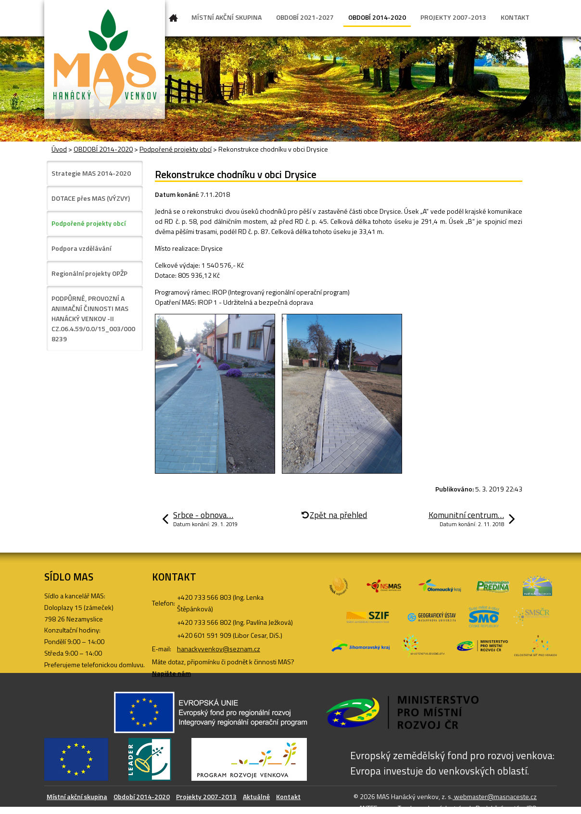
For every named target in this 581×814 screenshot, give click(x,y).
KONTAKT (515, 17)
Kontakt (288, 796)
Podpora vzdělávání (81, 248)
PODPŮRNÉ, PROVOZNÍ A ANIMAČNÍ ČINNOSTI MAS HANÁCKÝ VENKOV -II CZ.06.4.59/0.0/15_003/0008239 (93, 318)
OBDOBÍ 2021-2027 (305, 17)
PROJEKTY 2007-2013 (453, 17)
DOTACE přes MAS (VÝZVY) (90, 198)
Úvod (173, 20)
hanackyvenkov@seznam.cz (218, 649)
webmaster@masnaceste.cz (495, 796)
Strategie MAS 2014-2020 (91, 173)
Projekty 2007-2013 (206, 796)
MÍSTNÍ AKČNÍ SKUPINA (226, 17)
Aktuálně (256, 796)
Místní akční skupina (77, 796)
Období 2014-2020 (142, 796)
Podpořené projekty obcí (175, 149)
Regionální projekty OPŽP (89, 273)
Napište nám (171, 673)
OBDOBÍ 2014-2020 (377, 17)
